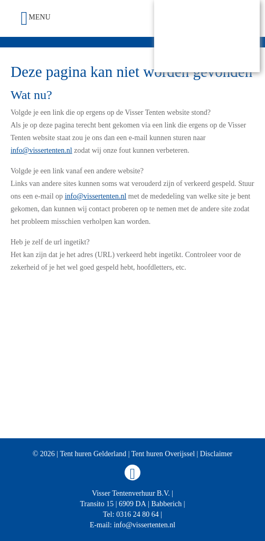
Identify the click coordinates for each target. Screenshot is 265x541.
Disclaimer (216, 454)
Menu (35, 18)
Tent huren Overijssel (163, 454)
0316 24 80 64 (137, 514)
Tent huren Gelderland (93, 454)
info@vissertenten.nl (41, 150)
